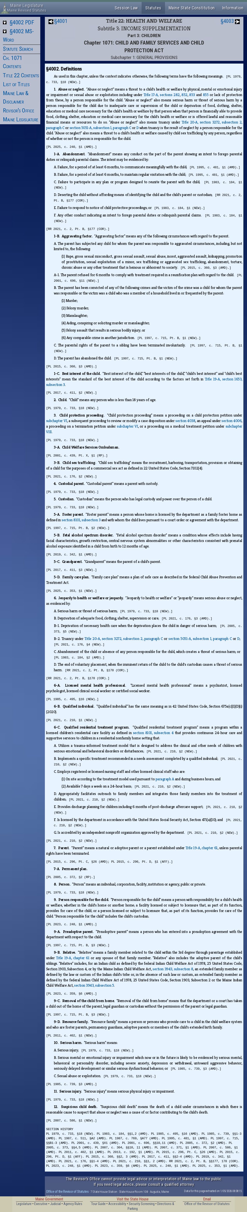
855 (206, 94)
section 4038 (185, 420)
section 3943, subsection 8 (172, 968)
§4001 (61, 21)
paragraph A (165, 779)
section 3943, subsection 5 (94, 985)
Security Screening (142, 1204)
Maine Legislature (20, 119)
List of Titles (16, 84)
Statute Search (18, 49)
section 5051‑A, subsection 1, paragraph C (100, 127)
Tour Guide (98, 1204)
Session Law (126, 7)
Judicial (55, 1204)
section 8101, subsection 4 (153, 732)
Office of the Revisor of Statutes (67, 1191)
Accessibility (117, 1204)
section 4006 (231, 420)
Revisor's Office (18, 110)
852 (184, 94)
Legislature (24, 1204)
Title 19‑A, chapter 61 (201, 847)
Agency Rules (72, 1204)
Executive (41, 1204)
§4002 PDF (22, 22)
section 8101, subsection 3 (81, 519)
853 (192, 94)
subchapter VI (56, 420)
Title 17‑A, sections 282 (162, 94)
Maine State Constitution (192, 7)
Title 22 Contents (21, 75)
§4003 (227, 21)
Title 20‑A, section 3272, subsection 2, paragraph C (123, 638)
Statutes (153, 7)
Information (233, 7)
